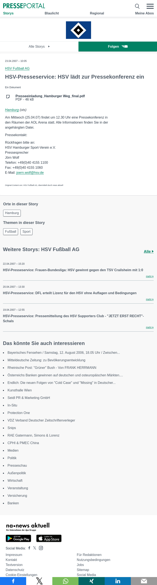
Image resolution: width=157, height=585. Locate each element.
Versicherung (17, 495)
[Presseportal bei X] (33, 548)
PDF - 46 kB (50, 98)
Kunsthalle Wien (20, 390)
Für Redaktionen (89, 555)
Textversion (14, 565)
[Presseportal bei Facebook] (28, 548)
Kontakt (11, 560)
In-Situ (12, 405)
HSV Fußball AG (17, 68)
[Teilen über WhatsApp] (65, 581)
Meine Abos (144, 13)
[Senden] (144, 581)
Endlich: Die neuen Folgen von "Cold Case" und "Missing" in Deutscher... (62, 382)
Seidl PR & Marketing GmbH (29, 398)
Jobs (80, 565)
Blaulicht (52, 13)
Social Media (86, 575)
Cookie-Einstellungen (21, 575)
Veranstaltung (18, 488)
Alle (149, 251)
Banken (13, 503)
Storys (8, 13)
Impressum (14, 555)
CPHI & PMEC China (23, 443)
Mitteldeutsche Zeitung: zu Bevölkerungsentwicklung (46, 360)
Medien (13, 450)
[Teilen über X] (39, 581)
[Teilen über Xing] (91, 581)
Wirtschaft (15, 480)
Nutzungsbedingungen (93, 560)
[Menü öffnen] (150, 6)
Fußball (10, 231)
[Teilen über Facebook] (13, 581)
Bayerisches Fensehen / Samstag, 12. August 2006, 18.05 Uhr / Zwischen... (64, 352)
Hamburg (12, 110)
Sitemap (83, 570)
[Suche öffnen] (137, 6)
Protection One (19, 413)
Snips (12, 428)
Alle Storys (39, 46)
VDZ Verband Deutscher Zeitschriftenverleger (41, 420)
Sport (26, 231)
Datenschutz (15, 570)
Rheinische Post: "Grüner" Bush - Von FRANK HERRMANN (52, 367)
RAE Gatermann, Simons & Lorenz (33, 435)
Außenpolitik (17, 473)
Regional (97, 13)
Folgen (117, 46)
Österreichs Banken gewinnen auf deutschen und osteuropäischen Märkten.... (65, 375)
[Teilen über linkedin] (118, 581)
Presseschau (17, 465)
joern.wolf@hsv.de (30, 172)
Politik (12, 458)
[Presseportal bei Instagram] (39, 547)
